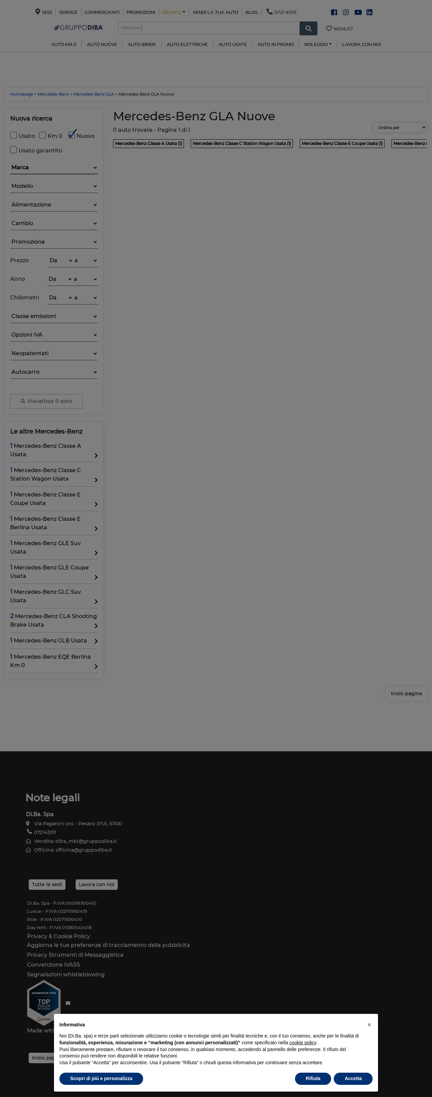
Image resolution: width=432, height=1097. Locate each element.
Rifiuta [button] (313, 1078)
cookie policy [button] (303, 1042)
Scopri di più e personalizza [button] (101, 1078)
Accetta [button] (353, 1078)
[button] (369, 1024)
